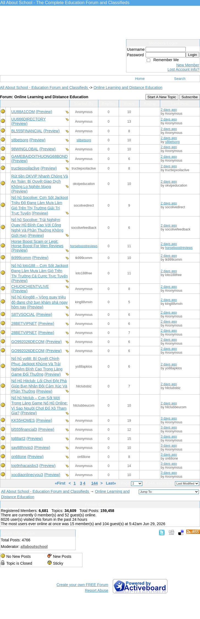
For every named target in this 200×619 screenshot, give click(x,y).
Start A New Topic (162, 97)
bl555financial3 (24, 429)
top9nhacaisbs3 (24, 465)
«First (60, 483)
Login (192, 55)
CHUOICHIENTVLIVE (30, 286)
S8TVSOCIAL (23, 314)
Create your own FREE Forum (82, 585)
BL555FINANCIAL (26, 131)
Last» (111, 483)
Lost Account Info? (183, 69)
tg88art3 (18, 438)
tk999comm (21, 257)
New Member (187, 65)
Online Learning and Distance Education (127, 87)
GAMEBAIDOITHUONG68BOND (39, 156)
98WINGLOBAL (24, 149)
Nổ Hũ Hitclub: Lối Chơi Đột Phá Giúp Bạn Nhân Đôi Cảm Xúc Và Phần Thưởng (39, 386)
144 (94, 483)
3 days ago (169, 418)
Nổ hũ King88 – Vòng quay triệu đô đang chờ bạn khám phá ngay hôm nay (39, 302)
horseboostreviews (84, 246)
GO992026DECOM (28, 341)
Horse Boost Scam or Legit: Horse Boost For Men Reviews (37, 243)
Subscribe (190, 97)
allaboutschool (34, 546)
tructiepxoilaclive (25, 168)
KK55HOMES (23, 420)
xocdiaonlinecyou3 (27, 474)
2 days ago (169, 110)
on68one (18, 456)
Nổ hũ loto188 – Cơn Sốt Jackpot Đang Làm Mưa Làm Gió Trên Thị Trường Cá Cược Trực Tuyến (39, 270)
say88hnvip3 (22, 447)
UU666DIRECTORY (28, 119)
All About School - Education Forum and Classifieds (44, 87)
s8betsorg (19, 140)
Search (179, 79)
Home (140, 79)
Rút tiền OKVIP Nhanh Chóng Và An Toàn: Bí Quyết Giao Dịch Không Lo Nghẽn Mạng (39, 181)
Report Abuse (96, 590)
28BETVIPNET (24, 323)
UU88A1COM (23, 111)
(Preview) (44, 111)
